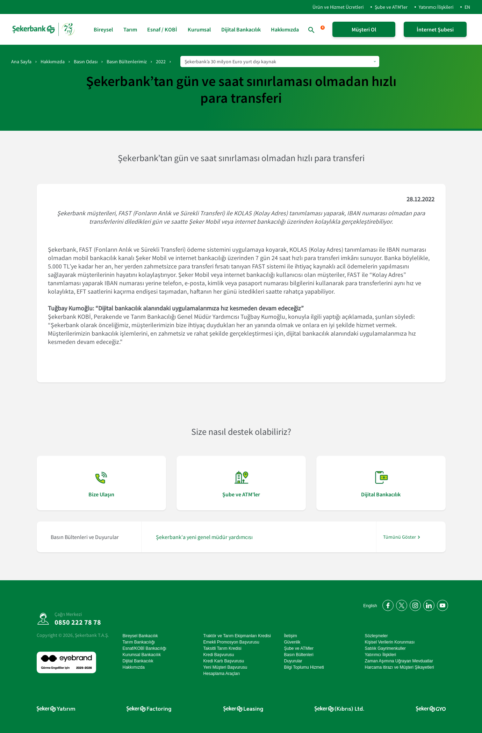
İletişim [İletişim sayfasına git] (290, 635)
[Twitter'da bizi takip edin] (400, 604)
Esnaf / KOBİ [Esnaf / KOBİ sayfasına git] (162, 29)
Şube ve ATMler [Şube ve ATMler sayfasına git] (299, 648)
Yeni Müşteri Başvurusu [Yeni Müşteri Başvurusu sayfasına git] (225, 667)
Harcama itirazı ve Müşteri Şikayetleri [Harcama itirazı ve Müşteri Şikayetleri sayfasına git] (399, 667)
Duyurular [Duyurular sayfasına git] (293, 661)
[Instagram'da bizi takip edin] (414, 604)
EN (467, 7)
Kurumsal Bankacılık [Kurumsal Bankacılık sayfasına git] (142, 654)
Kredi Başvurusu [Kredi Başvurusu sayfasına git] (218, 654)
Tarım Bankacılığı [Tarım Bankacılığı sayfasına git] (139, 642)
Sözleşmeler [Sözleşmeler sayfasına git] (376, 635)
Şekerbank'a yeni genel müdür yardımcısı (204, 536)
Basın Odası (86, 61)
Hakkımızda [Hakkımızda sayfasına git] (285, 29)
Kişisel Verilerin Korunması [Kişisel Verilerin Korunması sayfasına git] (390, 642)
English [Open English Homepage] (370, 605)
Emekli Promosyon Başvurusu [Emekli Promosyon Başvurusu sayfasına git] (231, 642)
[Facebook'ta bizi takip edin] (386, 604)
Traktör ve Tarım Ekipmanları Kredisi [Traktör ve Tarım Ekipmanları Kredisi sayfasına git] (237, 635)
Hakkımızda (53, 61)
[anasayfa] (44, 29)
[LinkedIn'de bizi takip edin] (427, 604)
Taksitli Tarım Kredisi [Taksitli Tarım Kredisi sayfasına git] (222, 648)
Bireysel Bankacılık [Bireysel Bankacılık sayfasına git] (140, 635)
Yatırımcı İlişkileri (436, 7)
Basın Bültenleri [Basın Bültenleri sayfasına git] (299, 654)
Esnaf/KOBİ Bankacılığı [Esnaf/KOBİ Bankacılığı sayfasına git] (144, 648)
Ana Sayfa (21, 61)
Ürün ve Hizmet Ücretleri (332, 7)
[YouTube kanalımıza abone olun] (441, 604)
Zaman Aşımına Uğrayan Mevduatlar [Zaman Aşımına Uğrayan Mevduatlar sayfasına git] (399, 661)
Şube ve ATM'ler (391, 7)
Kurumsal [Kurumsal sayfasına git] (199, 29)
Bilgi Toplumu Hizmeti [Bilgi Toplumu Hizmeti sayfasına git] (304, 667)
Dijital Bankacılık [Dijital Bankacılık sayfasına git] (241, 29)
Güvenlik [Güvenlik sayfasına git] (292, 642)
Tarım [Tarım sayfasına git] (130, 29)
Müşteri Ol (364, 29)
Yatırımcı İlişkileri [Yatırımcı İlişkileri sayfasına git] (380, 654)
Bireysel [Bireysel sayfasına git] (103, 29)
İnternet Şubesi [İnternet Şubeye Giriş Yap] (435, 29)
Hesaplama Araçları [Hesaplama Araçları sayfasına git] (221, 673)
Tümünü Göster (399, 537)
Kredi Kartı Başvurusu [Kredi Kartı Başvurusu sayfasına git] (223, 661)
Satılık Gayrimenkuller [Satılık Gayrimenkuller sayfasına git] (385, 648)
